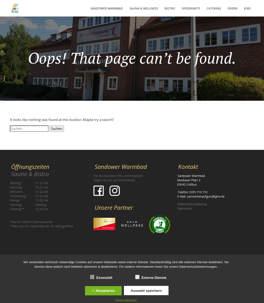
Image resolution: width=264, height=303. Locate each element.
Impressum (184, 208)
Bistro (170, 8)
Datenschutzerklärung (191, 204)
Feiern (232, 8)
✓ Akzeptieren (103, 290)
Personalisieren (126, 300)
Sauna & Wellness (144, 8)
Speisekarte (191, 8)
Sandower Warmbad (106, 8)
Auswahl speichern (146, 290)
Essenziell (101, 277)
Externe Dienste (150, 277)
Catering (214, 8)
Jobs (247, 8)
